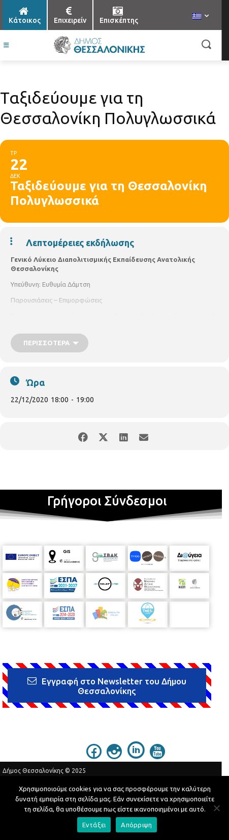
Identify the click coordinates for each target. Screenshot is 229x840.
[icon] (94, 756)
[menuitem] (200, 17)
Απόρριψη (136, 824)
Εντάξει (94, 824)
